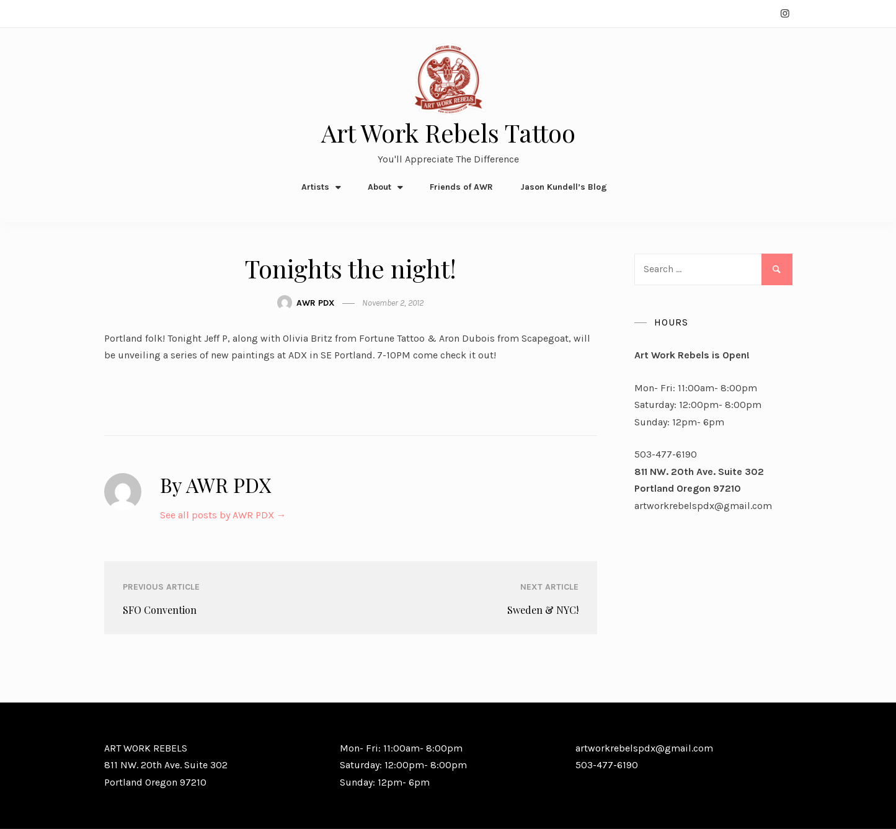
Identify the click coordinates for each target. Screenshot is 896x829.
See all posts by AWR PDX (223, 515)
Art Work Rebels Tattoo (448, 132)
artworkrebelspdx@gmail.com (703, 506)
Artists (315, 187)
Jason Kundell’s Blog (563, 187)
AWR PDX (315, 303)
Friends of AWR (461, 187)
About (379, 187)
